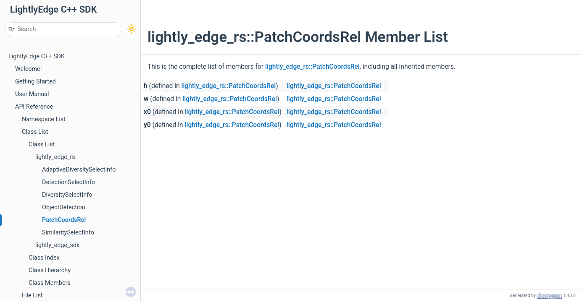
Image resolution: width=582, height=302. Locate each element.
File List (32, 295)
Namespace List (44, 119)
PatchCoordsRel (64, 220)
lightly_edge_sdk (57, 245)
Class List (35, 131)
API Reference (34, 106)
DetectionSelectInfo (68, 182)
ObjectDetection (63, 207)
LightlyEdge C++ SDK (36, 56)
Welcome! (28, 69)
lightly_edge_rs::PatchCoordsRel (312, 66)
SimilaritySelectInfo (68, 232)
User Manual (32, 94)
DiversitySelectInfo (67, 194)
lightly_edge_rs (55, 157)
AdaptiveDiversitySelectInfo (79, 169)
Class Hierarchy (50, 270)
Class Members (50, 282)
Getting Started (35, 81)
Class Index (44, 257)
